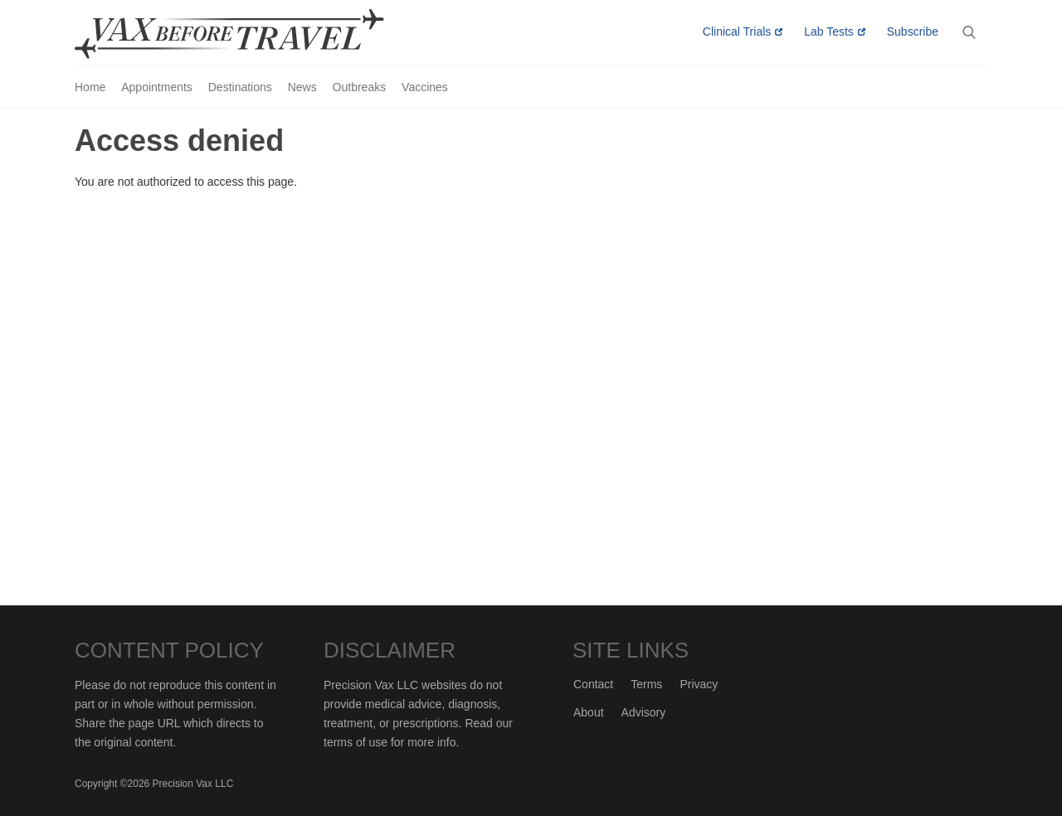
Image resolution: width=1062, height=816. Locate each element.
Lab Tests (829, 31)
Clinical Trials (737, 31)
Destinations (240, 87)
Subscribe (912, 31)
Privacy (699, 684)
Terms (646, 684)
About (588, 712)
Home (90, 87)
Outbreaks (360, 87)
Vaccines (425, 87)
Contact (593, 684)
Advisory (643, 712)
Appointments (156, 87)
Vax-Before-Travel (249, 34)
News (302, 87)
